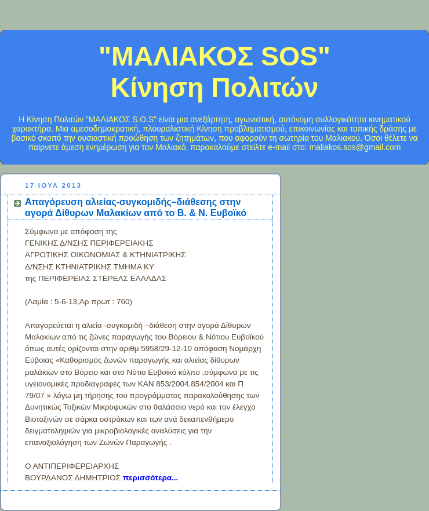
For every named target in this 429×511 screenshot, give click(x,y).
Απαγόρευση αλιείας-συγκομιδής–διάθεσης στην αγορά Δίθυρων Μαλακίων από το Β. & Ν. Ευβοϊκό (135, 207)
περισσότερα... (150, 477)
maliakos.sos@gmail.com (355, 147)
